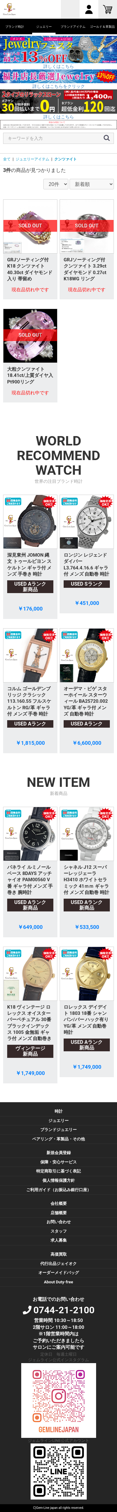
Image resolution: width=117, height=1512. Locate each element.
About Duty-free (58, 1282)
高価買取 (59, 1254)
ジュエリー (58, 1120)
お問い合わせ (58, 1222)
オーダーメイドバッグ (58, 1272)
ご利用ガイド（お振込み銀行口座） (58, 1189)
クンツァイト (65, 159)
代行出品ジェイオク (58, 1263)
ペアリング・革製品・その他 (58, 1139)
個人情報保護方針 (58, 1180)
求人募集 (59, 1240)
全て (7, 159)
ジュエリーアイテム (32, 159)
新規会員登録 (58, 1152)
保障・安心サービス (58, 1162)
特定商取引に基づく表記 (58, 1171)
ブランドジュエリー (58, 1129)
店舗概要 (59, 1212)
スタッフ (59, 1231)
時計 (59, 1111)
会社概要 (59, 1203)
